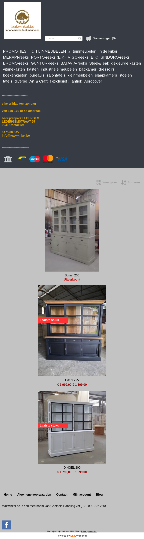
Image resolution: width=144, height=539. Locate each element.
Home (8, 494)
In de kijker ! (108, 51)
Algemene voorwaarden (34, 494)
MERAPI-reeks (16, 57)
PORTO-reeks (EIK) (48, 57)
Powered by (72, 535)
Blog (99, 494)
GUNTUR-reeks (44, 63)
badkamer (87, 69)
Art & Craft (38, 81)
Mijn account (82, 494)
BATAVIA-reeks (74, 63)
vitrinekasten (14, 69)
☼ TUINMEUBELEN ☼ (50, 51)
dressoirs (106, 69)
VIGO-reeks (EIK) (83, 57)
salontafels (56, 75)
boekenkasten (15, 75)
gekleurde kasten (126, 63)
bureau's (37, 75)
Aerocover (93, 81)
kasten (33, 69)
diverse (21, 81)
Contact (62, 494)
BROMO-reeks (15, 63)
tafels (7, 81)
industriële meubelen (59, 69)
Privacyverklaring (89, 531)
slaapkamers (106, 75)
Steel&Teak (99, 63)
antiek (77, 81)
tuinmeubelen (84, 51)
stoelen (125, 75)
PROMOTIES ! (15, 51)
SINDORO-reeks (115, 57)
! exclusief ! (59, 81)
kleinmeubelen (80, 75)
